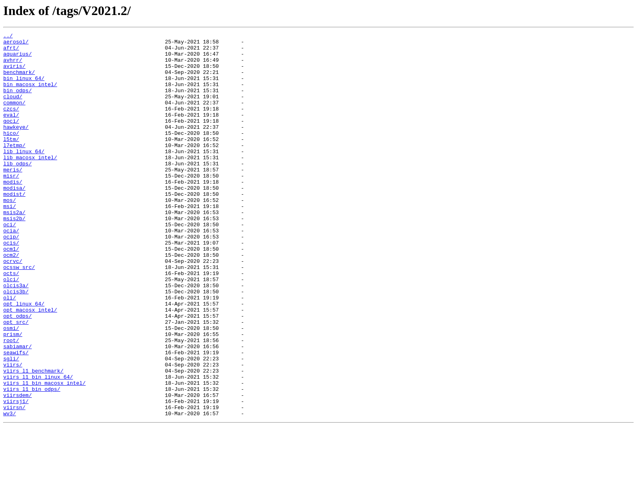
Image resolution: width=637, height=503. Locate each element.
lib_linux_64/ (23, 175)
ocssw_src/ (19, 314)
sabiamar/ (17, 409)
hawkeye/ (15, 146)
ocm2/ (11, 300)
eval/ (11, 131)
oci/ (9, 263)
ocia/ (11, 270)
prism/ (12, 395)
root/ (11, 402)
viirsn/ (14, 482)
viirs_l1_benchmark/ (33, 438)
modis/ (12, 212)
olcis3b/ (15, 343)
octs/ (11, 321)
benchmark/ (19, 80)
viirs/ (12, 431)
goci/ (11, 139)
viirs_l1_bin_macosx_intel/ (44, 453)
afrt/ (11, 51)
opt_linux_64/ (23, 358)
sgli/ (11, 424)
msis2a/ (14, 248)
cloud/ (12, 109)
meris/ (12, 197)
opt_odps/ (17, 373)
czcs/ (11, 124)
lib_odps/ (17, 190)
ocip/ (11, 278)
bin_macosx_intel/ (30, 95)
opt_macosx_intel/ (30, 365)
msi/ (9, 241)
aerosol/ (15, 44)
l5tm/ (11, 161)
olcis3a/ (15, 336)
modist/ (14, 226)
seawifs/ (15, 417)
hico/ (11, 153)
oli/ (9, 351)
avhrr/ (12, 65)
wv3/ (9, 490)
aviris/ (14, 73)
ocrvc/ (12, 307)
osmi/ (11, 387)
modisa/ (14, 219)
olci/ (11, 329)
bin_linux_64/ (23, 87)
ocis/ (11, 285)
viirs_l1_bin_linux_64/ (38, 446)
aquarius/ (17, 58)
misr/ (11, 204)
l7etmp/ (14, 168)
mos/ (9, 234)
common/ (14, 117)
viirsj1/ (15, 475)
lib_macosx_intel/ (30, 182)
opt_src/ (15, 380)
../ (8, 36)
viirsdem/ (17, 468)
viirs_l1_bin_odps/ (31, 460)
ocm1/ (11, 292)
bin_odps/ (17, 102)
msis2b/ (14, 256)
